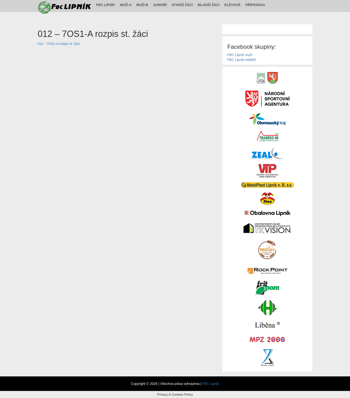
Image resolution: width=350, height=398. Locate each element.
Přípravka (255, 5)
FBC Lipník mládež (241, 60)
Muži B (142, 5)
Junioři (160, 5)
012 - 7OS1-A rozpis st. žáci (59, 44)
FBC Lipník (105, 5)
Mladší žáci (208, 5)
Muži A (126, 5)
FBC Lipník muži (239, 55)
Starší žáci (182, 5)
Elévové (232, 5)
